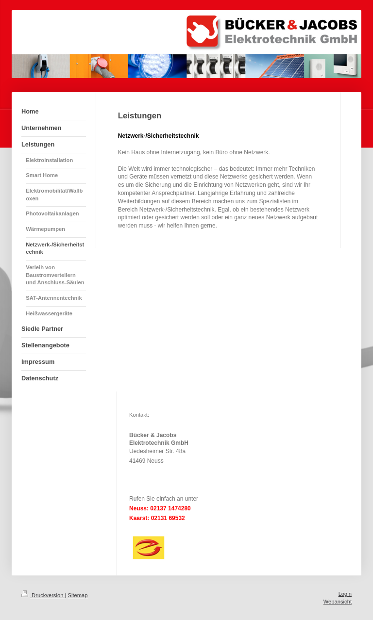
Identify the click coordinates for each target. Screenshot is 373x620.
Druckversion (43, 595)
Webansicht (337, 601)
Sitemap (78, 595)
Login (345, 594)
